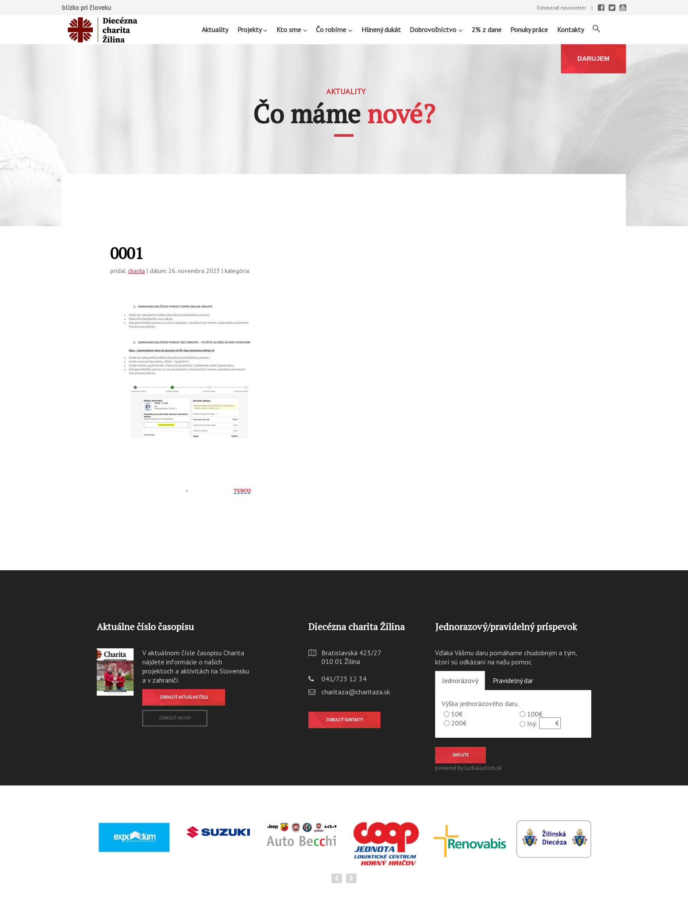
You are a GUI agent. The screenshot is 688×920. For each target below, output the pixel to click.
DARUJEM (593, 58)
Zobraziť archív (175, 718)
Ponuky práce (529, 29)
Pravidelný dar (513, 680)
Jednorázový (460, 680)
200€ (459, 723)
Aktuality (215, 29)
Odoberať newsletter (561, 7)
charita (136, 271)
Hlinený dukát (381, 29)
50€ (457, 714)
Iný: (532, 723)
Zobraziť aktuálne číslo (184, 697)
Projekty (252, 29)
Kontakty (570, 29)
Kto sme (291, 29)
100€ (535, 714)
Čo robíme (334, 29)
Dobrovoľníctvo (436, 29)
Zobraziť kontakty (344, 719)
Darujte (460, 754)
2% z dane (486, 29)
